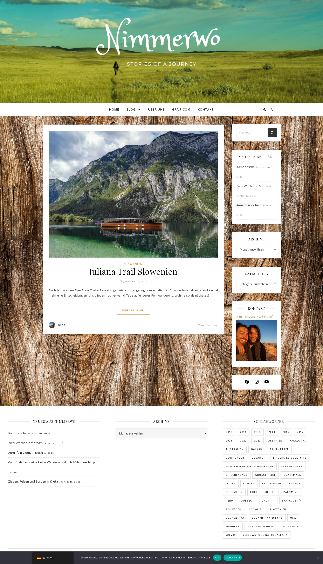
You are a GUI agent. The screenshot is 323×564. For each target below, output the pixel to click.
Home (114, 109)
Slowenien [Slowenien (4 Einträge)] (278, 509)
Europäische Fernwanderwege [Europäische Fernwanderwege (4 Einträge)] (250, 466)
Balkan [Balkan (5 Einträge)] (256, 449)
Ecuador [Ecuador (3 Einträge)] (259, 457)
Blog (131, 109)
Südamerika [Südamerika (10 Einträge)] (235, 517)
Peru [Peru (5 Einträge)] (229, 500)
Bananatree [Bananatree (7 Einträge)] (279, 449)
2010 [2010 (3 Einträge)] (229, 431)
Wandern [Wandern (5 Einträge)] (233, 526)
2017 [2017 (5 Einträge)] (300, 431)
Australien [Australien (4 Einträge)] (235, 449)
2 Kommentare (208, 325)
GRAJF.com (181, 109)
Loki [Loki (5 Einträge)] (253, 491)
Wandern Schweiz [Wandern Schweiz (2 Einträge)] (261, 526)
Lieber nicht (233, 557)
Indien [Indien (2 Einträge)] (231, 483)
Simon (61, 325)
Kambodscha (245, 167)
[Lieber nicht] (318, 558)
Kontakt (206, 109)
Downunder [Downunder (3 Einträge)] (235, 457)
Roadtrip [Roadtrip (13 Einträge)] (267, 500)
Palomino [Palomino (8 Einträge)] (291, 491)
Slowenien (133, 264)
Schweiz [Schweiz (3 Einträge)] (255, 509)
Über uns (156, 109)
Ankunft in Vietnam (249, 205)
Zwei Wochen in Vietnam (253, 186)
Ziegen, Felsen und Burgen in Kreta (33, 481)
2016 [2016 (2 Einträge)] (286, 431)
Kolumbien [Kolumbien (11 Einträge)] (234, 491)
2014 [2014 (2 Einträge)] (271, 431)
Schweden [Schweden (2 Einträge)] (233, 509)
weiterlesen (133, 310)
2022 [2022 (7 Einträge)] (243, 440)
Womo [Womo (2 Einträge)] (230, 534)
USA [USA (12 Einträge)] (293, 517)
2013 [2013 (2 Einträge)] (257, 431)
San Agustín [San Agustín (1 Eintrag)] (292, 500)
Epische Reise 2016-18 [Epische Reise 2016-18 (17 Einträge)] (289, 457)
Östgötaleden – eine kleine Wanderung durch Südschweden (50, 462)
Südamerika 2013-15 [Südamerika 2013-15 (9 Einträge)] (267, 517)
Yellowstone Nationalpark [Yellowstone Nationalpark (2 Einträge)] (265, 534)
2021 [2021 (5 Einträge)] (229, 440)
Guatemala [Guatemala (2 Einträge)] (292, 474)
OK (217, 557)
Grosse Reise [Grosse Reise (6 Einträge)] (265, 474)
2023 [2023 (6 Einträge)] (257, 440)
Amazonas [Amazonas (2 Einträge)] (298, 440)
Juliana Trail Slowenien (133, 271)
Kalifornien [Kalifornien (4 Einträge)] (271, 483)
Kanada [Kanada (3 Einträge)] (294, 483)
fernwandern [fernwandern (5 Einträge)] (292, 466)
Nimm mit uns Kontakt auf (254, 316)
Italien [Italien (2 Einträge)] (249, 483)
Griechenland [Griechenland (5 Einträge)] (237, 474)
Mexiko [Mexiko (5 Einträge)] (270, 491)
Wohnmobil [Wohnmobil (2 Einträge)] (292, 526)
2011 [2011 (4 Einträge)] (243, 431)
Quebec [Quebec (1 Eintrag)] (246, 500)
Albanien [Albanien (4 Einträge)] (275, 440)
